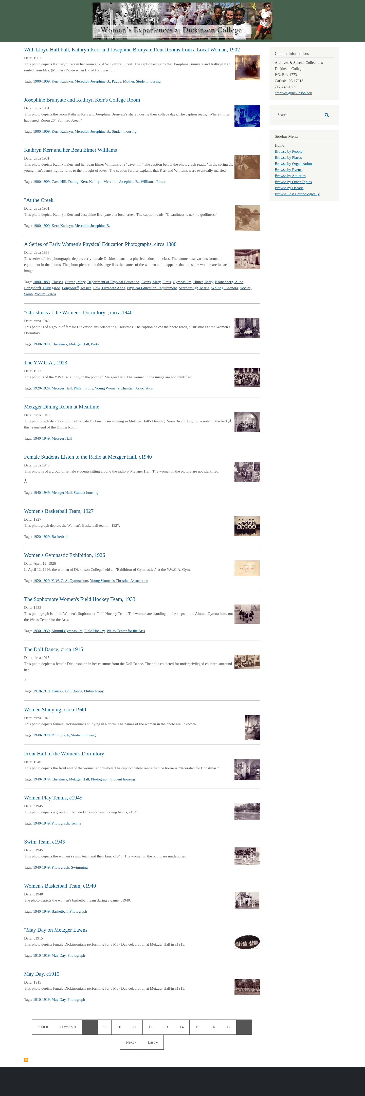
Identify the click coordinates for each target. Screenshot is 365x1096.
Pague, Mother (123, 81)
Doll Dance (73, 691)
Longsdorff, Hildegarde (42, 288)
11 (136, 1026)
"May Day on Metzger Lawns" (57, 930)
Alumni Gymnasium (67, 631)
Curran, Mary (75, 282)
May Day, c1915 (41, 974)
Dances (57, 691)
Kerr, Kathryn (62, 81)
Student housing (148, 81)
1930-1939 (41, 631)
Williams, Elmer (153, 182)
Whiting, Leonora (224, 288)
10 (121, 1026)
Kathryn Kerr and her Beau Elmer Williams (70, 150)
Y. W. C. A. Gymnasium (69, 581)
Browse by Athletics (290, 176)
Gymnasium (182, 282)
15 (199, 1026)
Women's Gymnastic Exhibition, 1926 (64, 555)
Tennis (76, 823)
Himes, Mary (203, 282)
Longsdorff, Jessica (76, 288)
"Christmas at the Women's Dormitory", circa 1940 (78, 312)
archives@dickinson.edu (293, 93)
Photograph (60, 735)
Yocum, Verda (45, 294)
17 (230, 1026)
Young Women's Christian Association (124, 388)
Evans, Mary (151, 282)
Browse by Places (288, 157)
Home (279, 145)
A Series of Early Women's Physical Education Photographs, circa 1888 (100, 244)
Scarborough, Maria (194, 288)
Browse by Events (288, 170)
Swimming (79, 867)
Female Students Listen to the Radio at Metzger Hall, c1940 (88, 457)
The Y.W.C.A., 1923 (45, 363)
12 (152, 1026)
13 (169, 1026)
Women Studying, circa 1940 (55, 710)
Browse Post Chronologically (297, 194)
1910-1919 (41, 691)
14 (183, 1026)
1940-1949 (41, 344)
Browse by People (288, 151)
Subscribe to (26, 1060)
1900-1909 (41, 81)
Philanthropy (83, 388)
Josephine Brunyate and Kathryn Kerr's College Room (82, 100)
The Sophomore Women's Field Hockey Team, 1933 (79, 599)
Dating (73, 182)
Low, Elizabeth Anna (109, 288)
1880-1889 (41, 282)
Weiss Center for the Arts (126, 631)
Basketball (60, 537)
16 (214, 1026)
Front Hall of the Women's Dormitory (64, 754)
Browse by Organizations (294, 164)
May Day (59, 955)
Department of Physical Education (113, 282)
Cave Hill (59, 182)
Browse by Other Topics (293, 182)
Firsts (166, 282)
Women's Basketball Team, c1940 (60, 886)
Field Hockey (94, 631)
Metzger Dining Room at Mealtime (61, 407)
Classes (57, 282)
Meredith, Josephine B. (92, 81)
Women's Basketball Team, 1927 (59, 511)
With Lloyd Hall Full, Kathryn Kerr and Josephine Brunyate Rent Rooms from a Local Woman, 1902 (132, 50)
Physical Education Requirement (152, 288)
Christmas (59, 344)
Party (95, 344)
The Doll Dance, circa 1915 (53, 649)
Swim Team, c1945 (44, 842)
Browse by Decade (289, 188)
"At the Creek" (40, 200)
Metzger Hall (79, 344)
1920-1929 (41, 388)
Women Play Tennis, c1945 (53, 798)
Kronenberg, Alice (229, 282)
